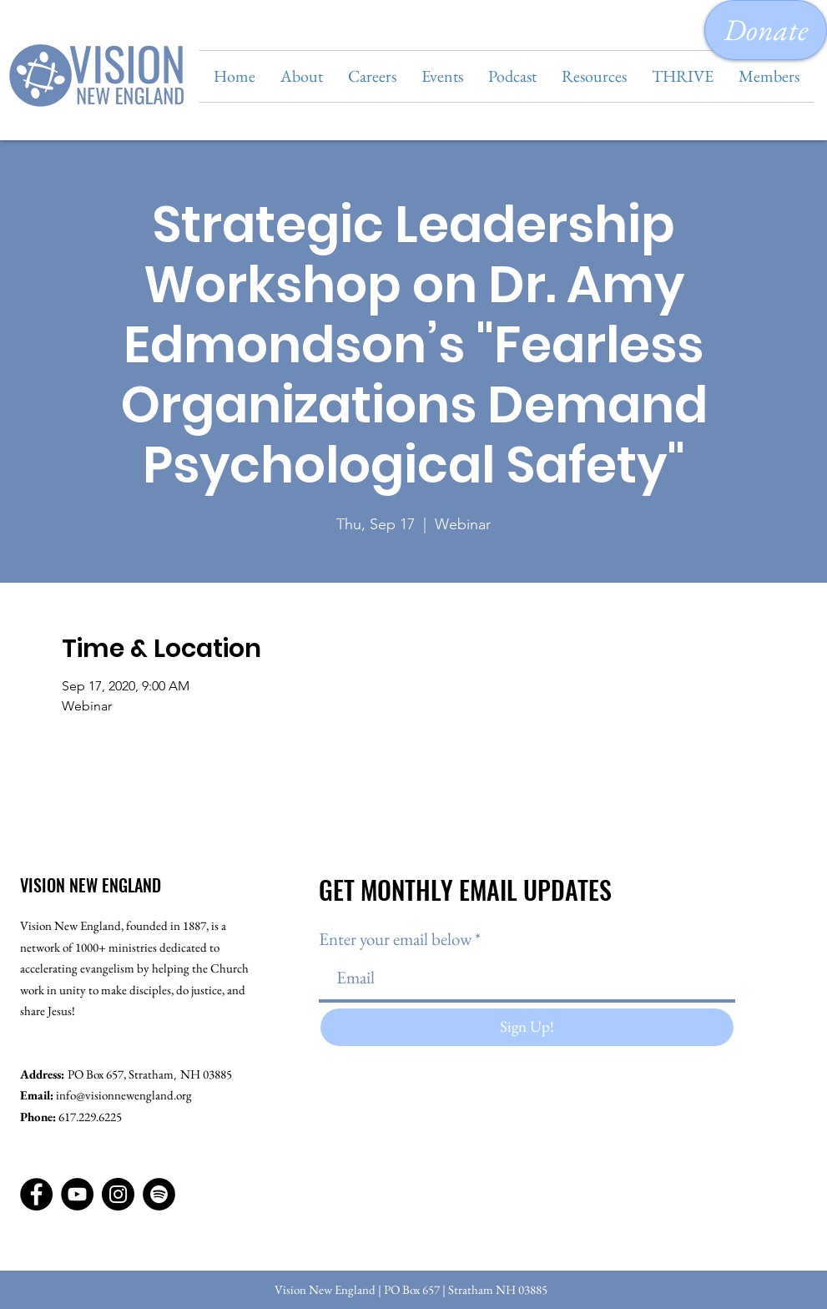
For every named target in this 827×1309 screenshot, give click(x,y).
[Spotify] (159, 1194)
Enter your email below (395, 939)
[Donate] (765, 30)
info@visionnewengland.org (124, 1095)
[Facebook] (36, 1194)
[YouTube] (77, 1194)
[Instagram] (118, 1194)
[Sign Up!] (527, 1027)
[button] (301, 76)
